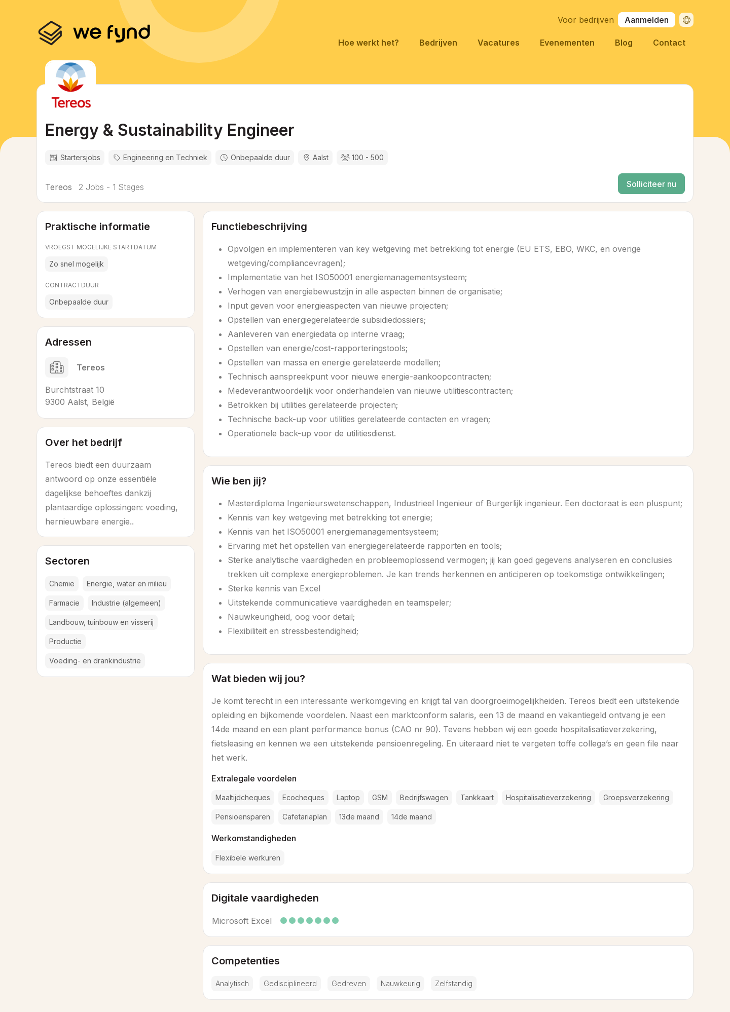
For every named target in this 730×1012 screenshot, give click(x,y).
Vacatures (499, 43)
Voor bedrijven (586, 20)
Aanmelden (647, 20)
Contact (669, 43)
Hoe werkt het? (368, 43)
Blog (624, 43)
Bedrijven (438, 43)
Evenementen (567, 43)
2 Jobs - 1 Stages (110, 187)
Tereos (58, 187)
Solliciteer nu (651, 184)
